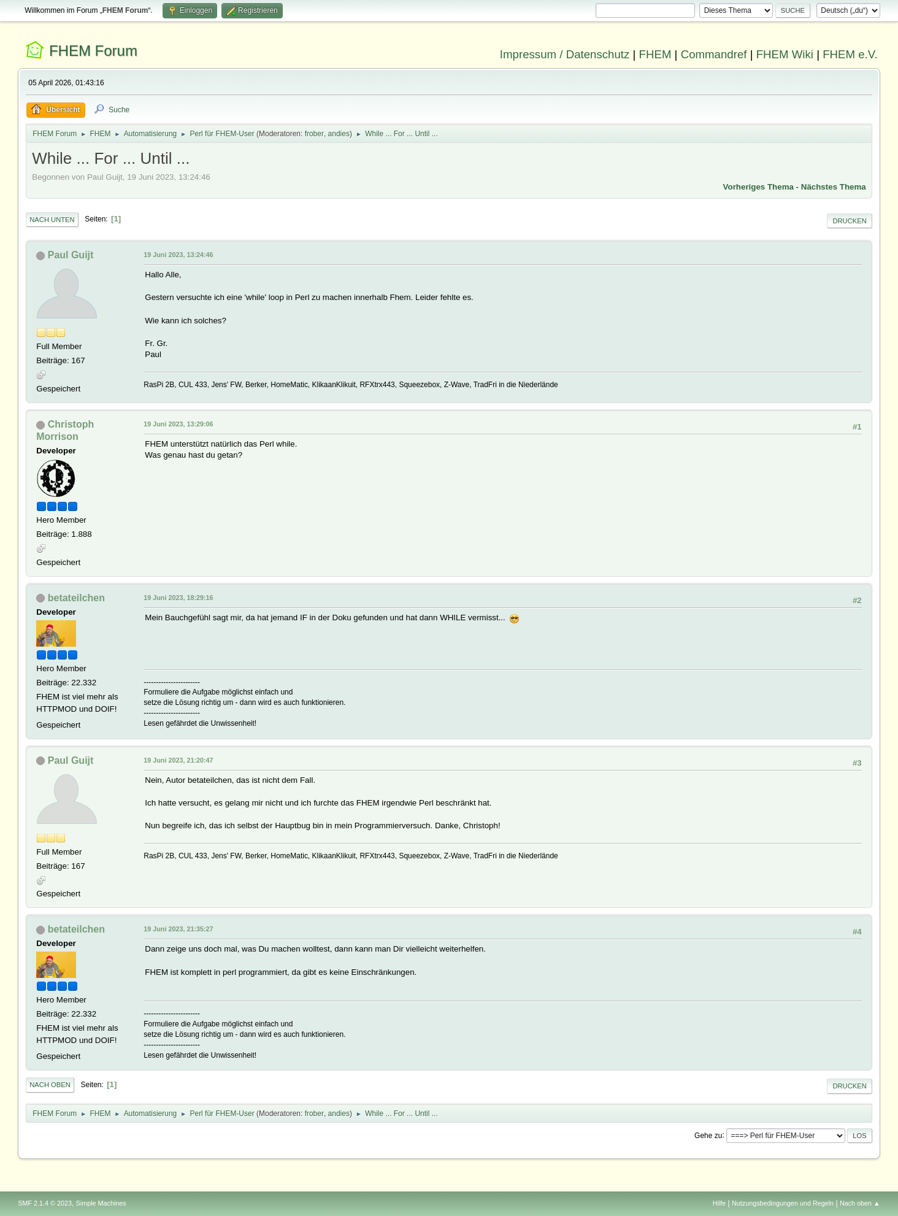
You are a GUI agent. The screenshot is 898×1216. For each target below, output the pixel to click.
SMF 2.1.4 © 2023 (45, 1203)
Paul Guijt (71, 255)
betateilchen (76, 598)
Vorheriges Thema (758, 186)
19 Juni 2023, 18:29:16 (178, 597)
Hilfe (719, 1203)
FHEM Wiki (784, 54)
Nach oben (50, 1084)
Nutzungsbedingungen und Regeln (783, 1203)
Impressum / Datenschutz (565, 54)
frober (314, 133)
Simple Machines (101, 1203)
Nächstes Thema (833, 186)
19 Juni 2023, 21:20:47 (178, 760)
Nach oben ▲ (860, 1203)
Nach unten (51, 219)
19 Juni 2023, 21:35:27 (178, 929)
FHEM (655, 54)
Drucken (849, 221)
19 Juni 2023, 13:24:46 (178, 254)
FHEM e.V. (850, 54)
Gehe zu (708, 1135)
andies (339, 133)
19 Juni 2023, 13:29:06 (178, 424)
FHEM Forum (93, 50)
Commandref (714, 54)
